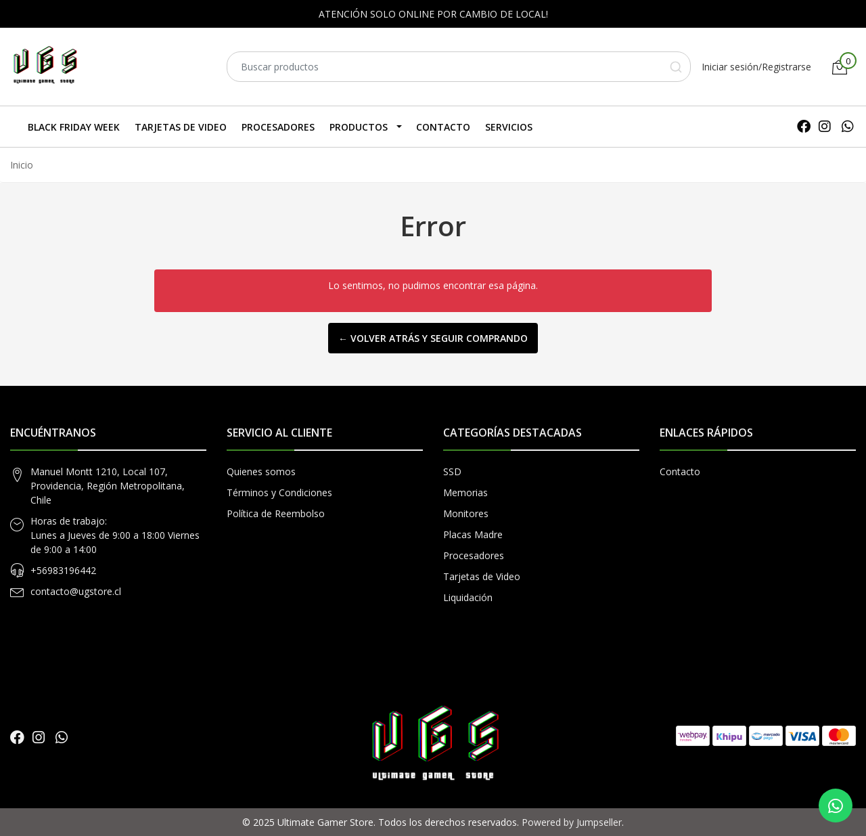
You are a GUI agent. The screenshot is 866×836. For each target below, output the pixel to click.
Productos (358, 126)
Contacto (443, 126)
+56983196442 (63, 570)
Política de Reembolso (276, 513)
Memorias (465, 492)
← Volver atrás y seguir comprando (433, 338)
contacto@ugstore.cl (75, 591)
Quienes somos (261, 471)
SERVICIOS (508, 126)
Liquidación (468, 597)
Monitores (465, 513)
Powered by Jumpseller (572, 822)
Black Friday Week (74, 126)
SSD (452, 471)
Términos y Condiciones (279, 492)
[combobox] (459, 66)
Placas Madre (473, 534)
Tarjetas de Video (181, 126)
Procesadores (278, 126)
